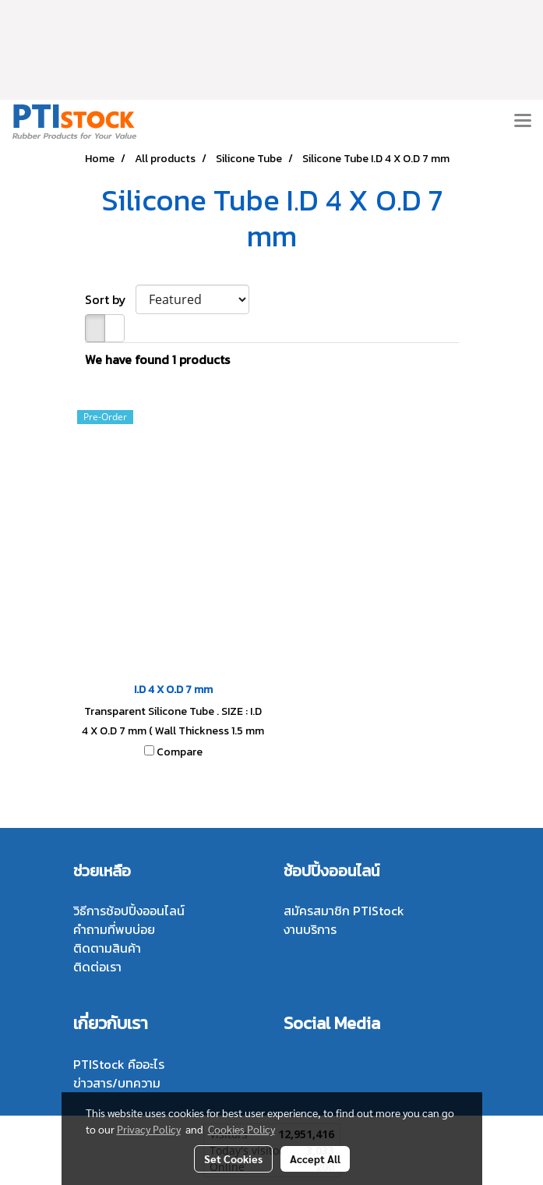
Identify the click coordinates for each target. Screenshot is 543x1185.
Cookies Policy (241, 1129)
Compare (180, 752)
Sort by (110, 299)
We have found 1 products (157, 359)
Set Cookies (233, 1158)
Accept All (315, 1158)
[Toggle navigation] (523, 121)
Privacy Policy (149, 1129)
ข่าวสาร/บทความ (116, 1083)
